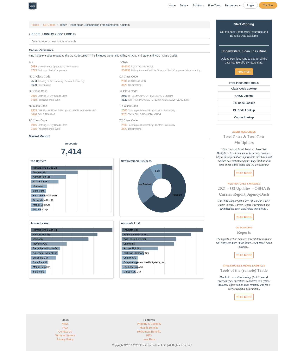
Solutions (198, 5)
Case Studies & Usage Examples (244, 265)
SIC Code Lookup (244, 103)
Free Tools (214, 5)
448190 (125, 66)
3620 (124, 84)
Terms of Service (65, 335)
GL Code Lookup (244, 110)
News (65, 323)
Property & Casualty (149, 323)
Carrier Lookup (244, 117)
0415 (34, 99)
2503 (34, 110)
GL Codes (49, 24)
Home (172, 5)
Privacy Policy (65, 339)
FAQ (65, 327)
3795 (34, 70)
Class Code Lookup (244, 88)
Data (184, 5)
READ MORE (244, 173)
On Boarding (244, 227)
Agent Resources (244, 132)
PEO (149, 335)
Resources (233, 5)
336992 (125, 70)
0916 (34, 95)
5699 (34, 66)
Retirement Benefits (149, 331)
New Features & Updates (244, 183)
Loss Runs (149, 339)
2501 (124, 81)
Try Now (268, 5)
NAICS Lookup (243, 95)
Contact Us (65, 331)
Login (250, 5)
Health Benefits (149, 327)
